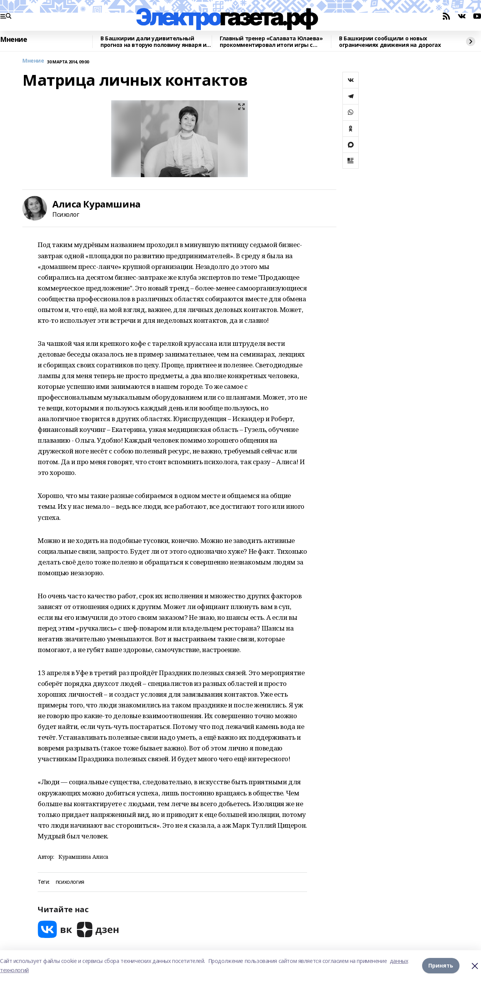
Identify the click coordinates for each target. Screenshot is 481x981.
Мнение (13, 39)
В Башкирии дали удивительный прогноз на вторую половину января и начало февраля (153, 41)
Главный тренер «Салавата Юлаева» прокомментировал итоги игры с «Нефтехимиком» (271, 41)
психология (70, 882)
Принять (440, 965)
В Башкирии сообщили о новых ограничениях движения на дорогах (390, 41)
